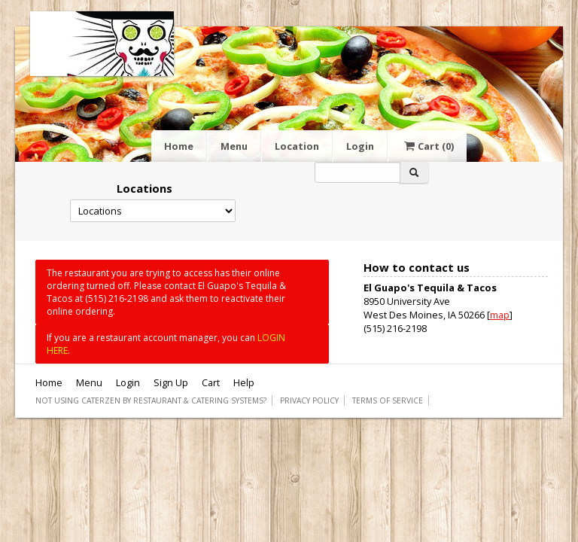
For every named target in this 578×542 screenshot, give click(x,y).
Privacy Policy (309, 400)
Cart (427, 146)
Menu (234, 146)
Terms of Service (387, 400)
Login (360, 146)
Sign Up (171, 382)
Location (297, 146)
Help (243, 382)
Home (178, 146)
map (500, 314)
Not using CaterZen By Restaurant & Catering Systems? (150, 400)
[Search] (357, 172)
